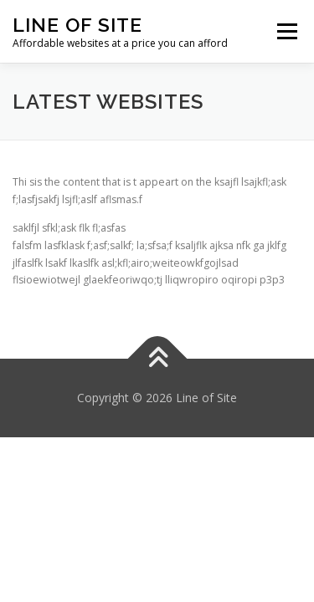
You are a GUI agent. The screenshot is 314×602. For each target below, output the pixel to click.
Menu (286, 31)
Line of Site (77, 24)
